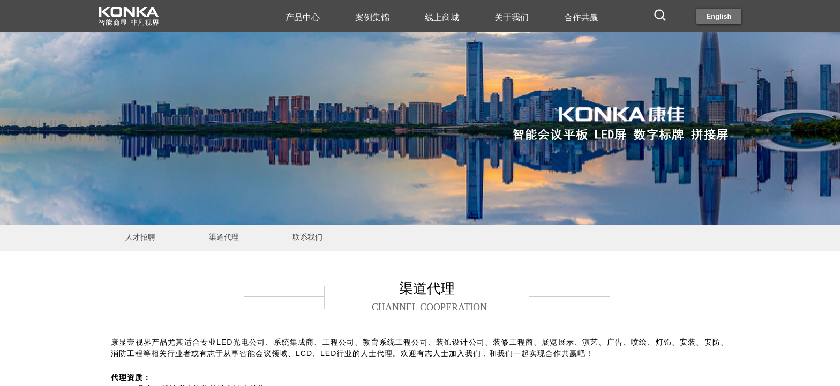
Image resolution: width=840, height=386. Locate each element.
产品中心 (303, 17)
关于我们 (511, 17)
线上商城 (442, 17)
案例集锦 (372, 17)
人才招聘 (140, 237)
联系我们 (307, 237)
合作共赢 (581, 17)
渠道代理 (224, 237)
